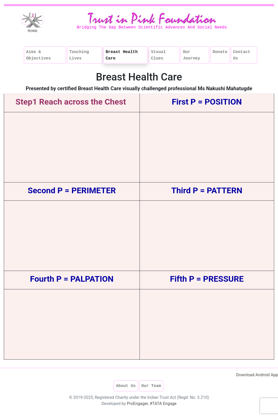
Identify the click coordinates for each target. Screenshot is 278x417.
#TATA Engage (163, 403)
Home (32, 31)
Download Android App (257, 374)
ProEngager (137, 403)
